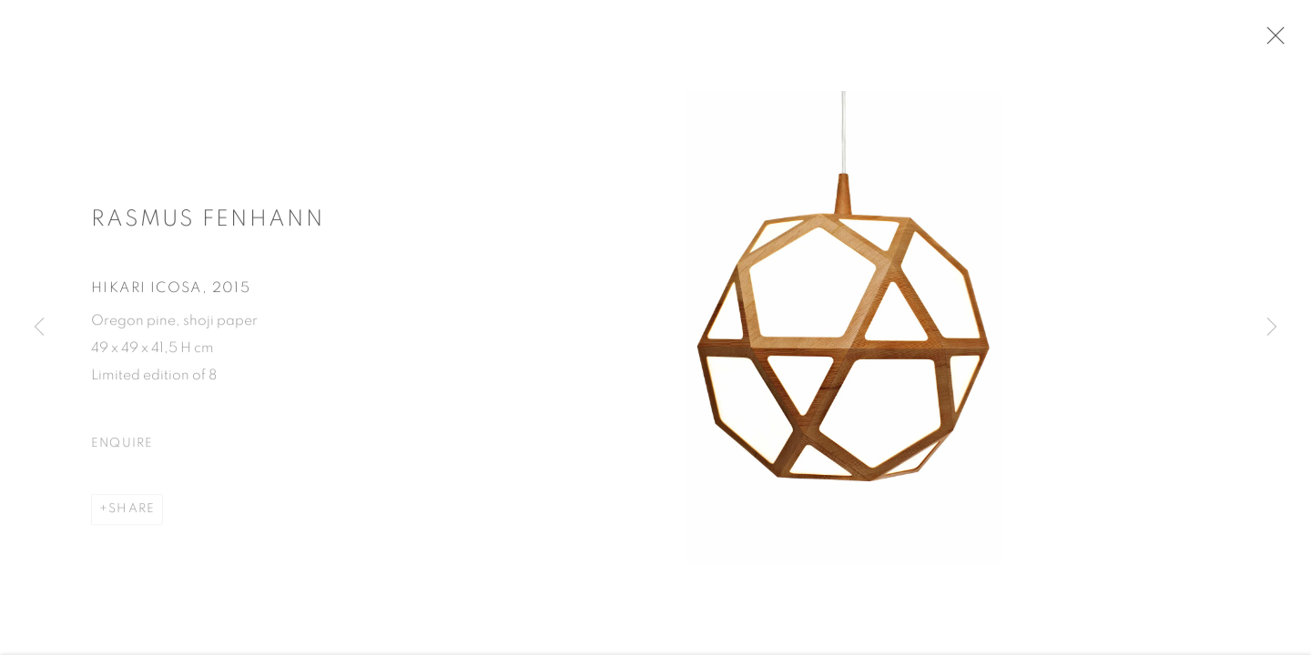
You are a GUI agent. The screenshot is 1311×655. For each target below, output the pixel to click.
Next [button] (1272, 327)
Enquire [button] (122, 448)
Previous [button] (39, 327)
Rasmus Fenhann (207, 224)
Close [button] (1285, 41)
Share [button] (131, 514)
